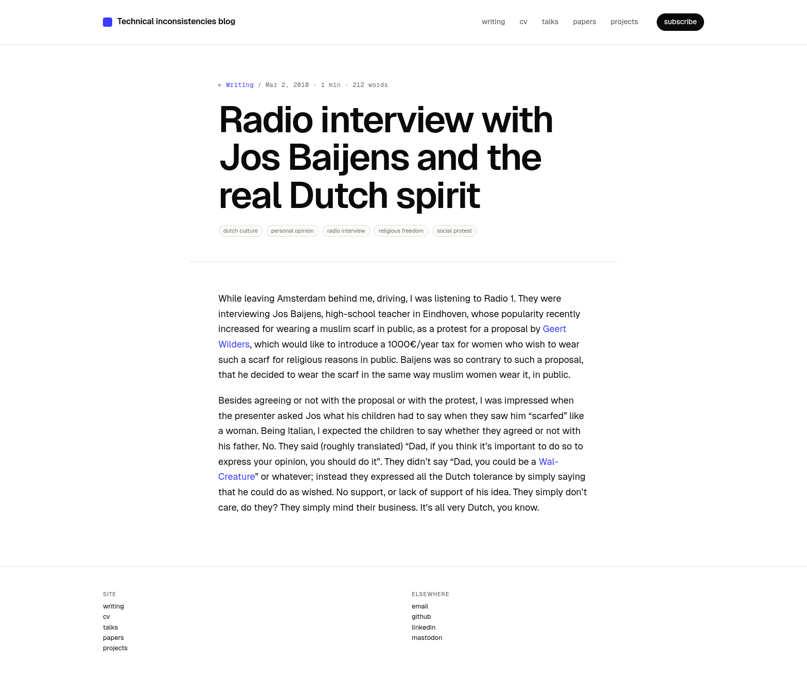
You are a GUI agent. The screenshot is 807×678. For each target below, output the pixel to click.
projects (624, 21)
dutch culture (240, 230)
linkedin (424, 627)
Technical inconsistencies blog (176, 21)
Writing (240, 85)
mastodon (427, 637)
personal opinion (292, 230)
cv (523, 21)
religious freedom (401, 230)
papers (584, 21)
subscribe (680, 21)
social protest (454, 230)
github (421, 616)
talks (550, 21)
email (420, 606)
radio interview (346, 230)
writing (493, 21)
